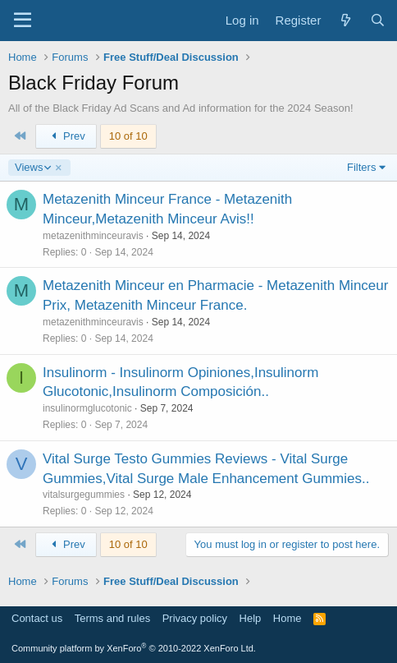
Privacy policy (194, 618)
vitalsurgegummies (84, 494)
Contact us (36, 618)
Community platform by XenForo (133, 648)
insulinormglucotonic (87, 408)
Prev (66, 136)
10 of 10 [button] (128, 136)
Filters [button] (361, 167)
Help (251, 618)
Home (287, 618)
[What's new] (345, 20)
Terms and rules (112, 618)
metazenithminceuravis (93, 236)
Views (32, 167)
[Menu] (22, 20)
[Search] (378, 20)
